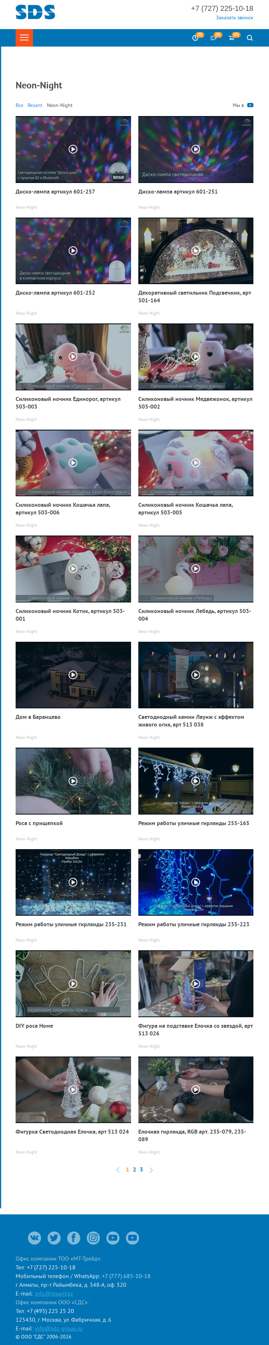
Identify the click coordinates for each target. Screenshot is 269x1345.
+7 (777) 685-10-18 (126, 1276)
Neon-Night (60, 105)
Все (19, 105)
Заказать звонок (234, 17)
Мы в (243, 105)
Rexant (35, 105)
